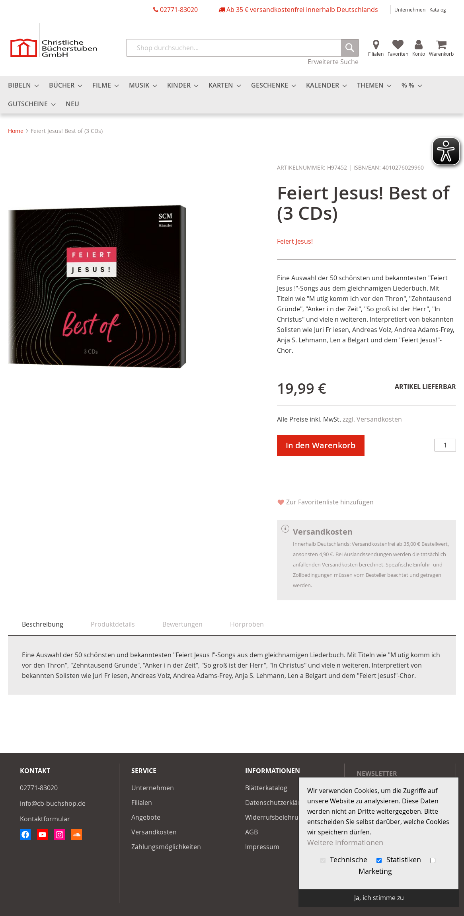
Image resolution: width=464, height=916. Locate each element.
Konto (418, 54)
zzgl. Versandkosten (372, 419)
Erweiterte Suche (333, 61)
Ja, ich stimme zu (379, 897)
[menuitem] (21, 85)
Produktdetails (113, 624)
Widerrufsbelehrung (275, 817)
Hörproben (247, 624)
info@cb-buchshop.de (53, 803)
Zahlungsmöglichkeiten (166, 846)
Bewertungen (182, 624)
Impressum (262, 846)
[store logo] (53, 40)
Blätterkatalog (266, 787)
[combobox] (243, 48)
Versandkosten (154, 832)
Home (15, 131)
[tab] (42, 624)
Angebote (145, 817)
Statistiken (399, 859)
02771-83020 (179, 9)
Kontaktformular (45, 818)
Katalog (437, 9)
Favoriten (398, 54)
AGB (251, 832)
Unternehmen (409, 9)
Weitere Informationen (345, 842)
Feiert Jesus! (295, 241)
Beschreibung (42, 624)
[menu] (232, 94)
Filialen (376, 54)
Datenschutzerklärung (278, 802)
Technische (345, 859)
